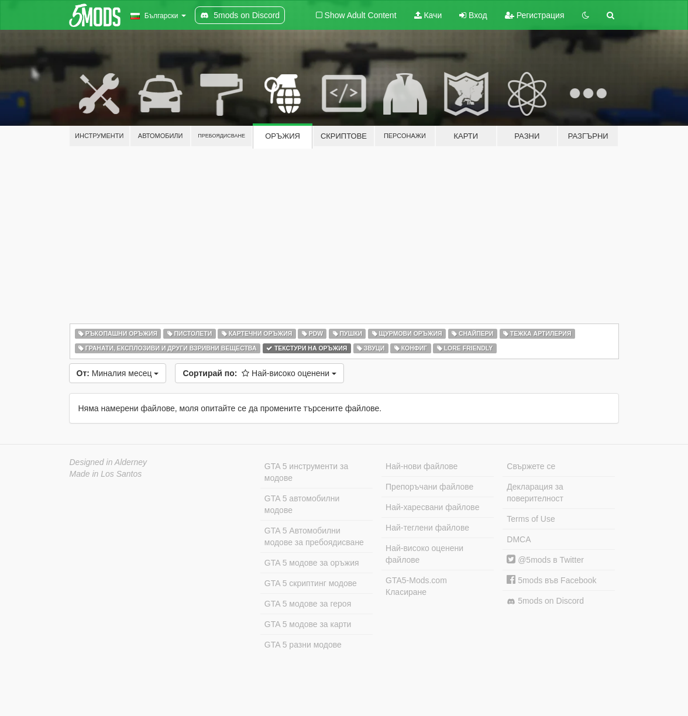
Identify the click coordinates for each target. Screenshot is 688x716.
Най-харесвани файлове (432, 507)
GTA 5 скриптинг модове (310, 583)
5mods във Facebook (551, 580)
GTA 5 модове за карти (308, 624)
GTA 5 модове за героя (307, 603)
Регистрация (535, 15)
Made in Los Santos (106, 474)
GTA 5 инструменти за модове (306, 472)
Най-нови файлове (421, 466)
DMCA (519, 539)
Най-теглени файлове (427, 527)
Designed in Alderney (108, 462)
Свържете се (531, 466)
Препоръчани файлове (429, 486)
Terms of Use (531, 519)
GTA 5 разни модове (303, 644)
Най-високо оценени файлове (424, 553)
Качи (428, 15)
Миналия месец (118, 373)
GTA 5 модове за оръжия (311, 562)
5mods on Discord (545, 601)
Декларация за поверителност (535, 492)
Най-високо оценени (259, 373)
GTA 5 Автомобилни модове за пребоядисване (314, 536)
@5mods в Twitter (545, 560)
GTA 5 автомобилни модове (301, 504)
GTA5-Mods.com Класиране (416, 586)
